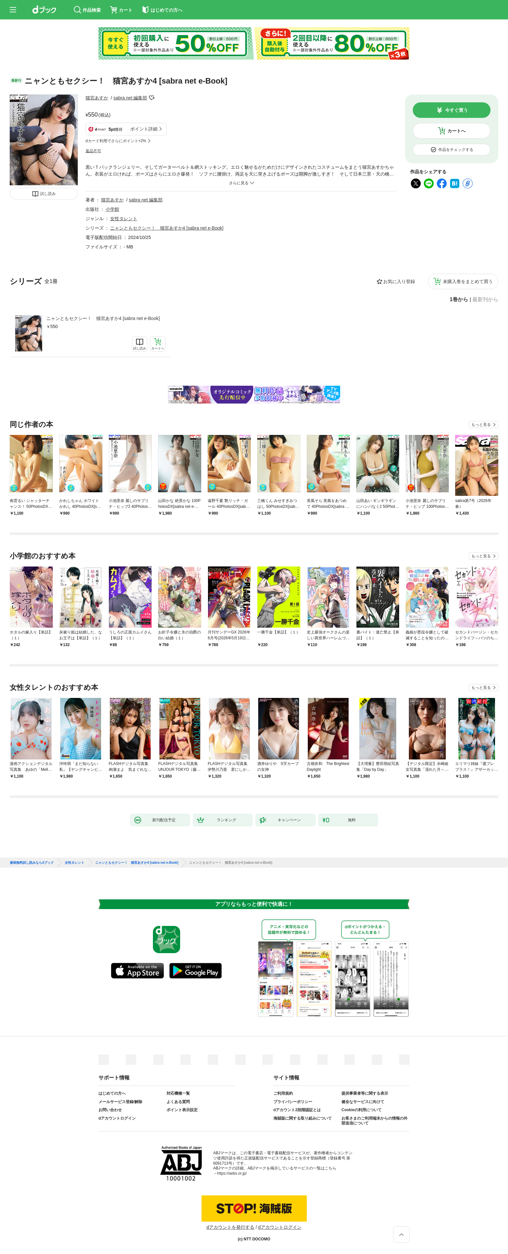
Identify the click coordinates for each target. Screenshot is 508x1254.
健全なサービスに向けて (362, 1102)
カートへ (456, 130)
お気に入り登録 (399, 281)
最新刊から (485, 299)
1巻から (459, 299)
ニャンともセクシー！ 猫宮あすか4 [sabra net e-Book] (103, 318)
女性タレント (123, 218)
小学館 (112, 209)
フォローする (151, 98)
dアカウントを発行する (230, 1227)
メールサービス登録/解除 (120, 1102)
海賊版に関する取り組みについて (302, 1118)
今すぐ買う (456, 110)
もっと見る (481, 424)
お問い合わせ (110, 1110)
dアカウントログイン (117, 1118)
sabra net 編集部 (130, 97)
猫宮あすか (97, 97)
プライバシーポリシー (292, 1102)
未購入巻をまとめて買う (468, 281)
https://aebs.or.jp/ (232, 1173)
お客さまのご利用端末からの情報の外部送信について (374, 1121)
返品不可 (93, 151)
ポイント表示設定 (182, 1110)
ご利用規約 (283, 1093)
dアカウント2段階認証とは (297, 1110)
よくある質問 (178, 1102)
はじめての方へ (112, 1093)
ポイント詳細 (143, 128)
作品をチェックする (455, 149)
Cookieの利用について (361, 1110)
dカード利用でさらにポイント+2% (116, 141)
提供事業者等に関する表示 (364, 1093)
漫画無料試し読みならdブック (32, 862)
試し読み (48, 193)
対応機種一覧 (178, 1093)
